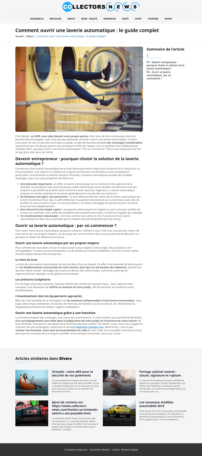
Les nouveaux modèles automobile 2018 (156, 404)
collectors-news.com (77, 449)
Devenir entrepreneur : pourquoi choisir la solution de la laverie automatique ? (165, 65)
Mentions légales (129, 449)
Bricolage (55, 18)
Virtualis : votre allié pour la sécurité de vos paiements (72, 373)
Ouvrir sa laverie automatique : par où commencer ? (159, 75)
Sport (138, 18)
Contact (116, 449)
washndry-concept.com (90, 327)
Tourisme (153, 18)
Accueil (19, 36)
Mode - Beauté (89, 18)
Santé (125, 18)
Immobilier (109, 18)
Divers (168, 18)
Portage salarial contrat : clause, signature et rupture (160, 373)
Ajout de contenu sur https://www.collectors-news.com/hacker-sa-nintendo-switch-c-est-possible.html (75, 407)
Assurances (37, 18)
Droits (71, 18)
